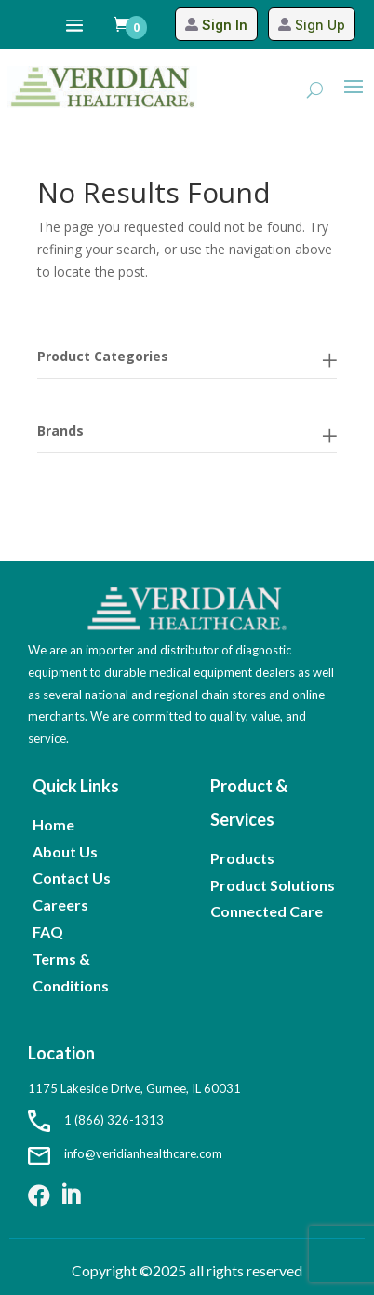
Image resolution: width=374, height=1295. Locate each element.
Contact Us (72, 877)
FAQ (48, 931)
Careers (60, 904)
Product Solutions (272, 885)
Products (242, 858)
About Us (65, 851)
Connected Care (266, 911)
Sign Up (320, 25)
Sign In (224, 25)
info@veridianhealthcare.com (125, 1153)
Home (53, 824)
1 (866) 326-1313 (96, 1120)
